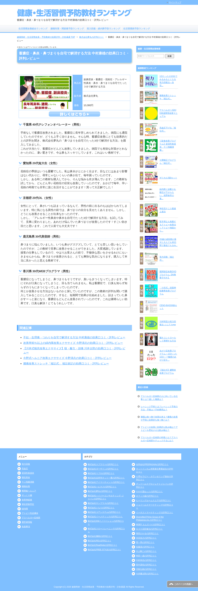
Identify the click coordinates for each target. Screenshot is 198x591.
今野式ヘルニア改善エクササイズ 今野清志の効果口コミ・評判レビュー (67, 358)
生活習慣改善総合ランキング (32, 28)
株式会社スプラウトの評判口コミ (103, 464)
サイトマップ (175, 2)
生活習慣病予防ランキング (136, 28)
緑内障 (25, 509)
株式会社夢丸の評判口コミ (100, 491)
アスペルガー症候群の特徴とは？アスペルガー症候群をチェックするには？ (159, 439)
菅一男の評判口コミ (145, 542)
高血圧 (25, 468)
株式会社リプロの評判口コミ (101, 473)
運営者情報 (27, 522)
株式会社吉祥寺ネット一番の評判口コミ (106, 478)
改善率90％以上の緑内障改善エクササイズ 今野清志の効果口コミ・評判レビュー (73, 342)
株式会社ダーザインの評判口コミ (103, 469)
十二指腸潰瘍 (28, 482)
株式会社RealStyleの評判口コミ (102, 545)
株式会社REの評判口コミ (99, 540)
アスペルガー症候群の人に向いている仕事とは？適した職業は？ (159, 398)
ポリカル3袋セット (168, 178)
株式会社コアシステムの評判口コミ (104, 512)
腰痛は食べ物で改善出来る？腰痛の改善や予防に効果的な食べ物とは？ (159, 418)
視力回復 (26, 464)
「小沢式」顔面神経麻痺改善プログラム (167, 290)
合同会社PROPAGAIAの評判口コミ (152, 464)
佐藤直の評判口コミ (145, 547)
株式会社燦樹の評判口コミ (100, 536)
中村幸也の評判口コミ (146, 560)
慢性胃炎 (26, 477)
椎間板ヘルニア (29, 491)
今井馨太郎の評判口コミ (147, 573)
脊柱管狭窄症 (28, 504)
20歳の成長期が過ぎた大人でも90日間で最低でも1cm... (168, 242)
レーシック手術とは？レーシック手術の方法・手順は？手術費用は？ (159, 408)
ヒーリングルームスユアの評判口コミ (153, 500)
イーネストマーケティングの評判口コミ (154, 512)
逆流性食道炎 (28, 473)
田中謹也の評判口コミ (146, 565)
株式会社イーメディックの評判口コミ (105, 516)
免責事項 (26, 526)
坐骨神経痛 (27, 500)
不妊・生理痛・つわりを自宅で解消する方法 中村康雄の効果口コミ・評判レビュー (74, 337)
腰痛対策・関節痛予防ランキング (67, 28)
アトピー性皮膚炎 (30, 513)
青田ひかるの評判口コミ (147, 533)
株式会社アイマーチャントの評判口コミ (106, 482)
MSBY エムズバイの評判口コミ (150, 524)
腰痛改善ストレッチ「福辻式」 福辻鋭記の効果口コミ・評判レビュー (66, 363)
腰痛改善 (26, 486)
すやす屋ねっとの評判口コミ (149, 491)
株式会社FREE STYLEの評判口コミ (104, 549)
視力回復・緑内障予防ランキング (103, 28)
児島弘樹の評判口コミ (146, 569)
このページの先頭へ (183, 584)
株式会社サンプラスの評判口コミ (103, 503)
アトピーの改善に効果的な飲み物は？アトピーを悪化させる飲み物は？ (159, 428)
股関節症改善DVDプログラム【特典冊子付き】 (167, 274)
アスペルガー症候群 (31, 517)
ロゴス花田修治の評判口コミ (149, 529)
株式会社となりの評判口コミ (101, 507)
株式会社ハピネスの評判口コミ (102, 487)
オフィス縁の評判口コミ (147, 496)
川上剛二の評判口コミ (146, 551)
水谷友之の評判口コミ (146, 538)
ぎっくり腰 (27, 495)
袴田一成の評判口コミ (146, 556)
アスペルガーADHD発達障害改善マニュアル (168, 113)
